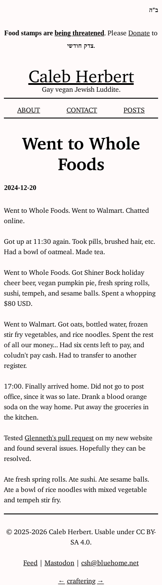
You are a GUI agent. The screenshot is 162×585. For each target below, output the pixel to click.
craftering (81, 579)
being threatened (79, 33)
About (28, 108)
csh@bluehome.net (110, 560)
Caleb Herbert (81, 71)
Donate (139, 31)
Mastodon (59, 560)
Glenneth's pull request (59, 436)
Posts (134, 108)
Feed (30, 560)
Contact (82, 108)
